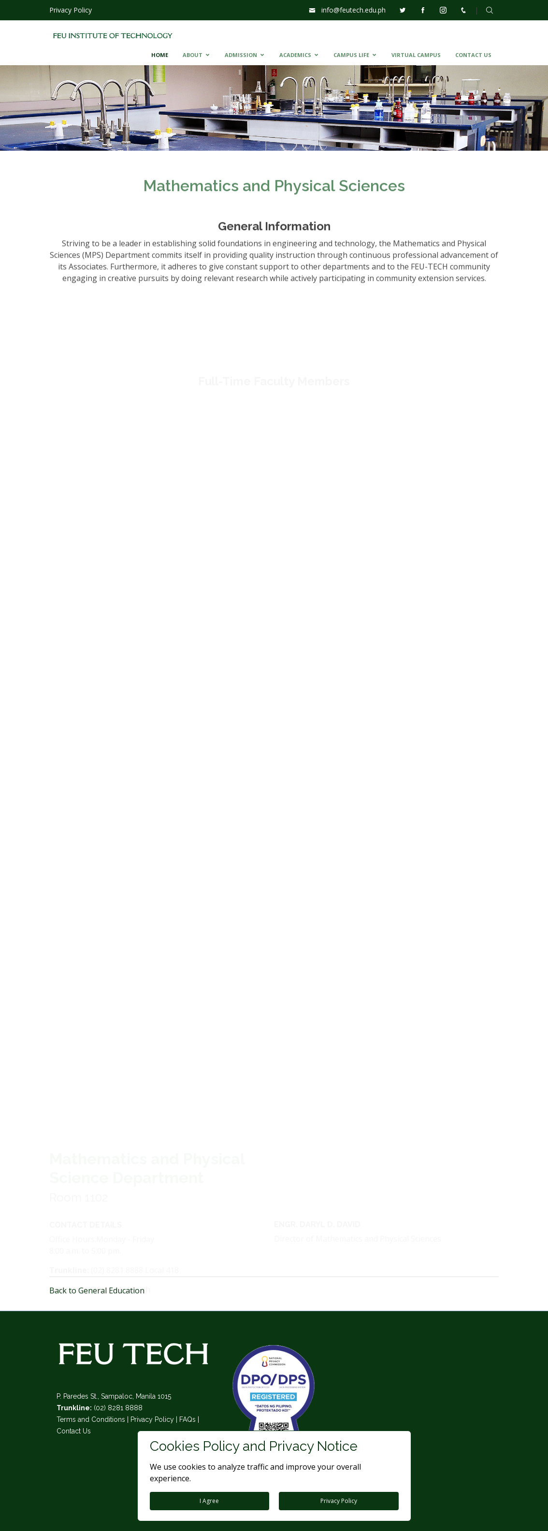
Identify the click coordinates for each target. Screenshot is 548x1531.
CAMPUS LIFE (351, 54)
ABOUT (192, 54)
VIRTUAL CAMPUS (416, 54)
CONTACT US (473, 54)
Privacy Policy (70, 9)
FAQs (187, 1419)
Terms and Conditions (91, 1419)
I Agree (209, 1501)
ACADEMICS (295, 54)
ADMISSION (241, 54)
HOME (159, 54)
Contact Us (74, 1431)
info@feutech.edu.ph (353, 10)
